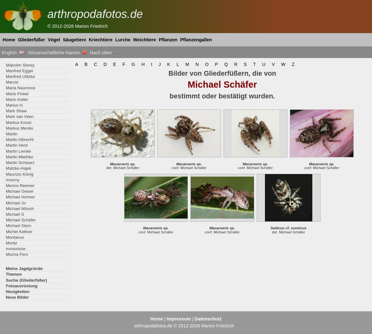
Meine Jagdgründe (24, 268)
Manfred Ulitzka (20, 76)
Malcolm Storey (20, 65)
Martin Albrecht (19, 139)
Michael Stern (18, 225)
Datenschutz (208, 318)
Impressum (179, 318)
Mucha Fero (17, 254)
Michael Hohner (20, 197)
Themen (14, 274)
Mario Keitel (17, 99)
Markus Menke (19, 128)
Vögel (54, 39)
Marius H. (15, 105)
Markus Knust (18, 122)
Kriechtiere (100, 39)
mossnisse (15, 248)
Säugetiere (74, 39)
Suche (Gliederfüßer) (26, 280)
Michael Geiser (19, 191)
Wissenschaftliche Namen (57, 52)
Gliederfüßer (31, 39)
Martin (11, 134)
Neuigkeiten (17, 291)
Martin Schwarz (20, 162)
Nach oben (103, 52)
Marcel (12, 82)
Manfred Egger (19, 70)
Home (9, 39)
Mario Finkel (17, 93)
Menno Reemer (20, 185)
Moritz (11, 243)
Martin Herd (16, 145)
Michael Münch (20, 208)
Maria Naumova (20, 87)
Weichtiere (144, 39)
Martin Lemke (18, 151)
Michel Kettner (19, 231)
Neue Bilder (17, 297)
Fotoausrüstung (21, 286)
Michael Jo (16, 203)
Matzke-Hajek (18, 168)
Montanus (15, 237)
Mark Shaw (16, 110)
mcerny (12, 180)
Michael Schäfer (21, 220)
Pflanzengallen (196, 39)
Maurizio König (19, 174)
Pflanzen (168, 39)
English (13, 52)
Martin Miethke (19, 157)
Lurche (122, 39)
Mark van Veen (19, 116)
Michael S (15, 214)
